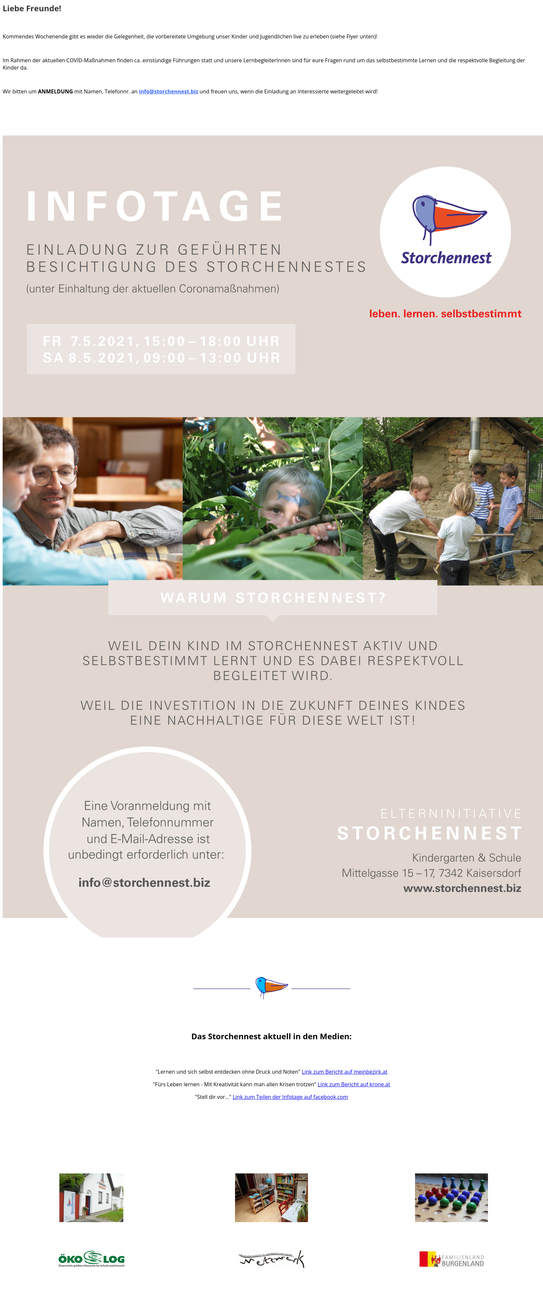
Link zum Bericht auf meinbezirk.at (344, 1071)
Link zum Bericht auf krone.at (354, 1084)
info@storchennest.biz (168, 91)
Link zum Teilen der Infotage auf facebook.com (290, 1097)
